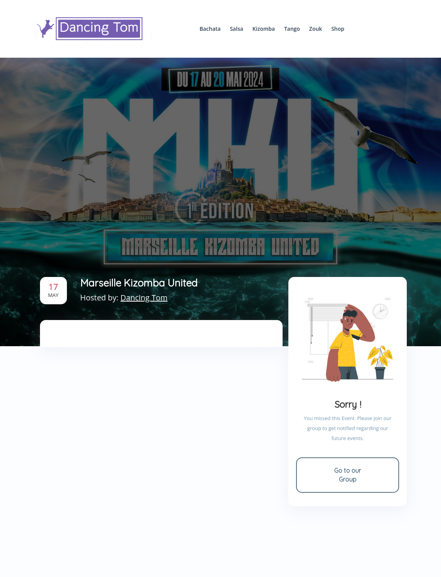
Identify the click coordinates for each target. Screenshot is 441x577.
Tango (292, 28)
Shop (337, 28)
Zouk (315, 28)
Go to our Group (347, 475)
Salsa (236, 28)
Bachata (210, 28)
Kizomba (264, 28)
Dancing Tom (143, 297)
